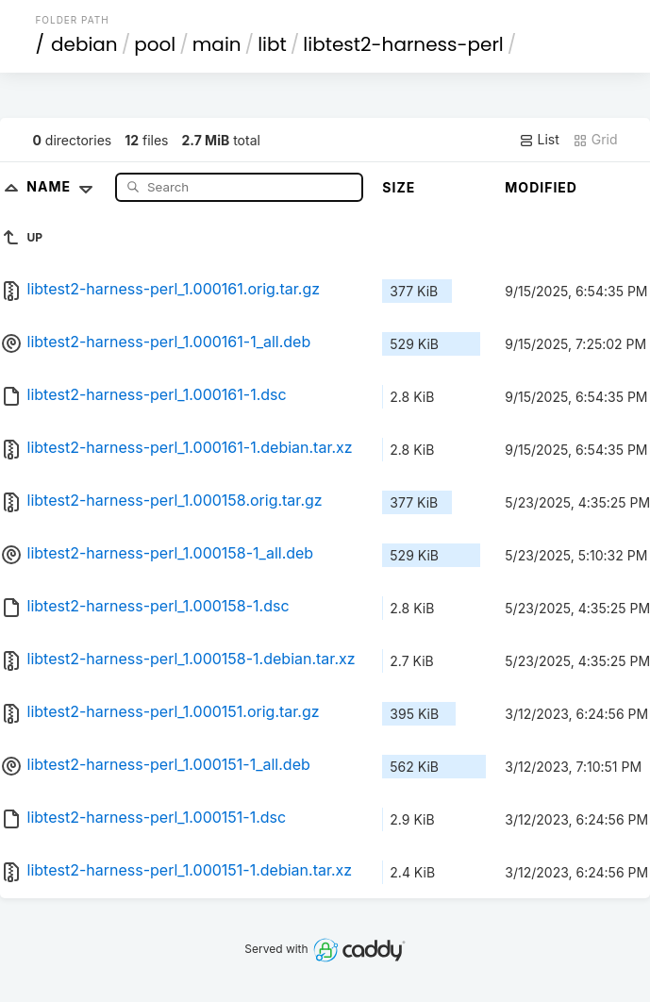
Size (398, 187)
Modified (541, 187)
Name (63, 186)
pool (154, 44)
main (217, 44)
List (539, 139)
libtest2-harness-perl (403, 44)
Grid (595, 139)
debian (84, 44)
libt (272, 44)
